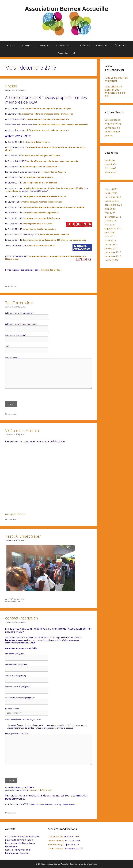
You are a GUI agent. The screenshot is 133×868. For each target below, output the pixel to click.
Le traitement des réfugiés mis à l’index (41, 155)
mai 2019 (110, 212)
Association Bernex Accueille (66, 9)
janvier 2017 (111, 248)
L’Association (29, 45)
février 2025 (111, 188)
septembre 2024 (113, 204)
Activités (46, 45)
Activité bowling (113, 123)
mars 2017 (110, 240)
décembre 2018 (113, 216)
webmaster (21, 599)
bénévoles (110, 160)
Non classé (12, 286)
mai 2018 (110, 224)
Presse (11, 86)
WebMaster (15, 601)
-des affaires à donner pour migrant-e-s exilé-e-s (115, 91)
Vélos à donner (112, 131)
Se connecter (101, 45)
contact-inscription (21, 618)
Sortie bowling (112, 127)
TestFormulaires (19, 302)
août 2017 (110, 232)
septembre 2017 (113, 228)
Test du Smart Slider (23, 536)
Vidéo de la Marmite (22, 430)
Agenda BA (62, 53)
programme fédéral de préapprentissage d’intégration (47, 114)
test (9, 601)
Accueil (12, 45)
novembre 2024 (113, 196)
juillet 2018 (111, 220)
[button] (10, 568)
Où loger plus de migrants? (42, 245)
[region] (48, 568)
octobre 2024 (112, 200)
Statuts (108, 135)
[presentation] (24, 396)
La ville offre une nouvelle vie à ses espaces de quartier (53, 161)
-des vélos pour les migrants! (116, 79)
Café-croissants (113, 119)
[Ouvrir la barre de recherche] (74, 53)
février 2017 (111, 244)
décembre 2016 (113, 252)
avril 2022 (110, 208)
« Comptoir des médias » (50, 270)
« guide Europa (13, 191)
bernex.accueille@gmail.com (40, 790)
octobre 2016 (112, 260)
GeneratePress (90, 864)
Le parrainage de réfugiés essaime (39, 229)
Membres (86, 45)
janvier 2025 (111, 193)
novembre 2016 (113, 256)
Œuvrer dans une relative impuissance (41, 212)
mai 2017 (110, 236)
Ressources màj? (66, 45)
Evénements (120, 45)
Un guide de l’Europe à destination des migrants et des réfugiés (53, 188)
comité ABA (12, 599)
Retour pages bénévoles (15, 514)
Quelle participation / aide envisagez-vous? (23, 719)
